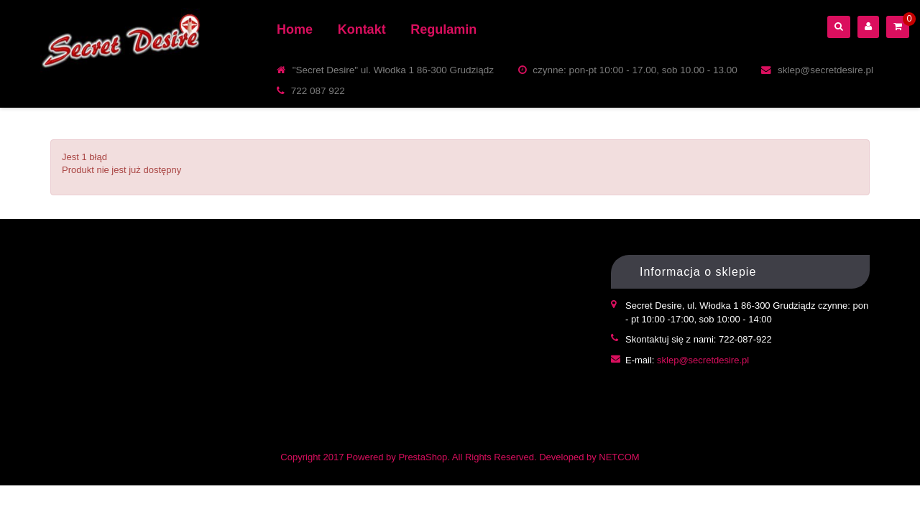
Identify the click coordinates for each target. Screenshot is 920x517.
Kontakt (362, 29)
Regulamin (443, 29)
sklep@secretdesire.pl (703, 360)
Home (295, 29)
